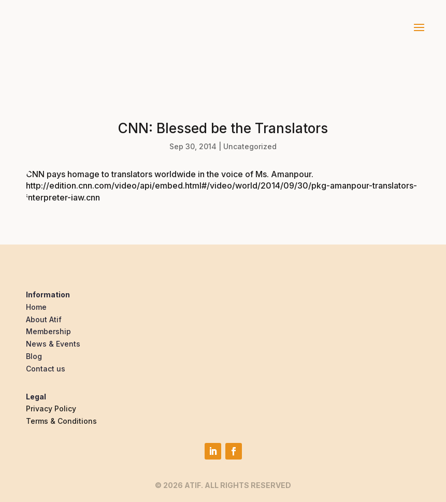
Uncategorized (250, 146)
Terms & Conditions (61, 421)
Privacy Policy (51, 408)
